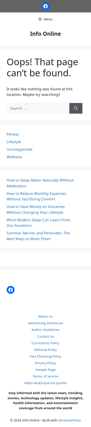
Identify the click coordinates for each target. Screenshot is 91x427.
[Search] (75, 108)
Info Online (45, 33)
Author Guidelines (45, 329)
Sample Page (45, 369)
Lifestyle (14, 141)
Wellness (14, 156)
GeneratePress (69, 420)
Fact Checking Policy (45, 356)
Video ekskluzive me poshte (45, 383)
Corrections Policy (45, 343)
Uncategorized (19, 149)
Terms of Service (45, 376)
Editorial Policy (45, 349)
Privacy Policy (45, 363)
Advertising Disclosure (45, 323)
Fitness (13, 134)
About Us (45, 316)
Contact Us (45, 336)
